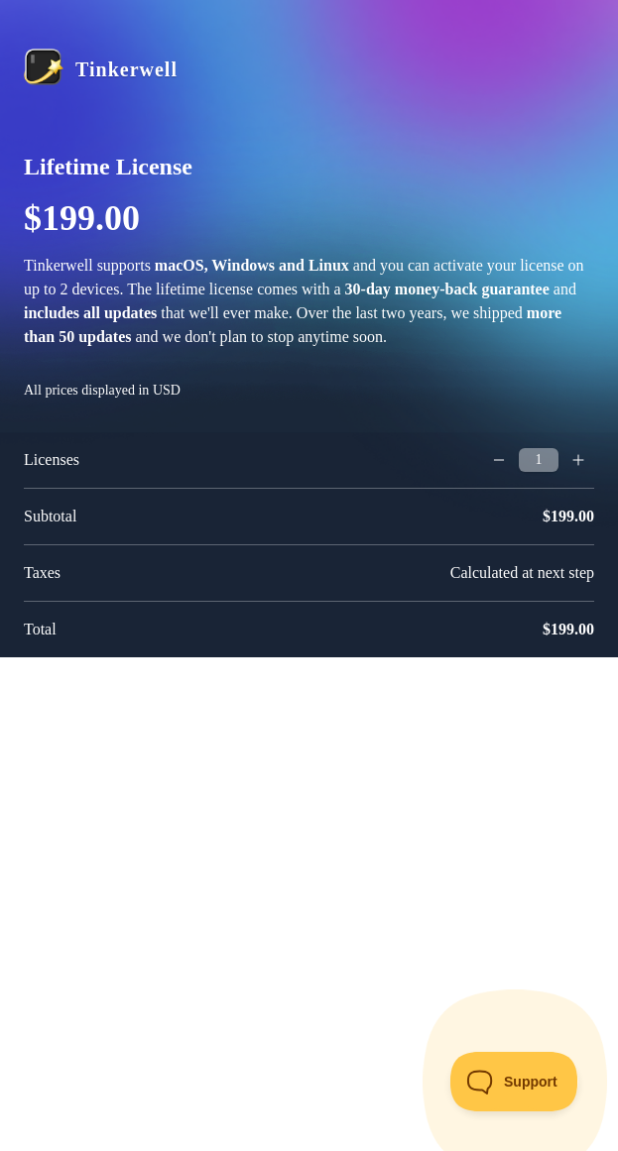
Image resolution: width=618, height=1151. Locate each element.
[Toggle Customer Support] (514, 1081)
